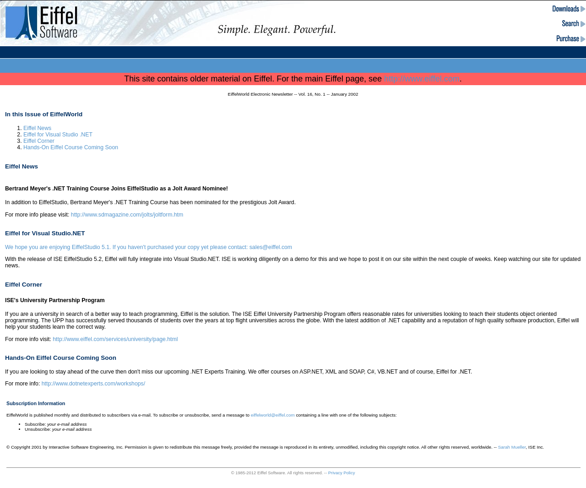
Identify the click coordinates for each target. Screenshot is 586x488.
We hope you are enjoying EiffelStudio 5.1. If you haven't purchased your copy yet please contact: (127, 247)
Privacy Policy (341, 472)
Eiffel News (37, 128)
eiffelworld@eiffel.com (273, 415)
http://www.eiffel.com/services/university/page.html (115, 339)
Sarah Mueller (512, 447)
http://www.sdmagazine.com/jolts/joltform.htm (127, 214)
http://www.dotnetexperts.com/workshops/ (93, 383)
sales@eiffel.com (271, 247)
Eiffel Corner (38, 141)
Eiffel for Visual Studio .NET (57, 134)
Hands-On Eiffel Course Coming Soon (70, 147)
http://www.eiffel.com (422, 78)
